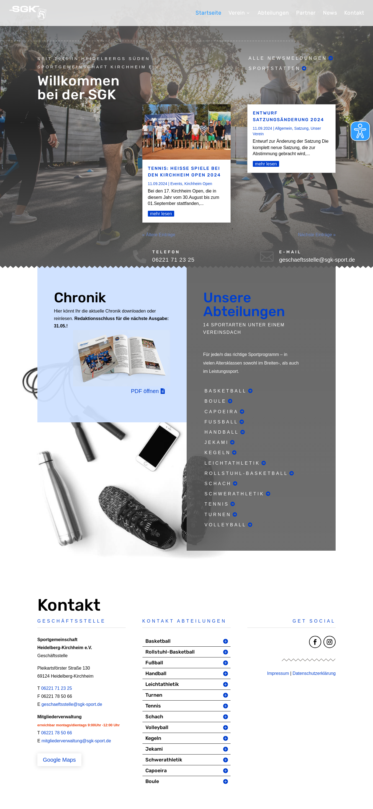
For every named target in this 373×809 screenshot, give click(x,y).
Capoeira (222, 411)
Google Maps (59, 760)
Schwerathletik (234, 493)
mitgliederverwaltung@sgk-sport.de (76, 740)
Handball (222, 432)
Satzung (301, 128)
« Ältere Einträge (158, 234)
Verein (236, 13)
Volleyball (225, 524)
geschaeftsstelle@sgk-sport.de (72, 704)
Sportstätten (275, 68)
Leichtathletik (232, 463)
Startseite (208, 13)
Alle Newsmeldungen (288, 58)
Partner (306, 13)
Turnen (218, 514)
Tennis (217, 504)
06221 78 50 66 (56, 732)
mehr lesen (161, 213)
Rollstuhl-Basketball (246, 473)
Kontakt (354, 13)
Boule (216, 401)
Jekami (217, 442)
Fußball (221, 422)
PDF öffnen (145, 391)
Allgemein (283, 128)
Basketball (226, 391)
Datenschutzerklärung (314, 673)
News (330, 13)
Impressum (278, 673)
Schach (218, 483)
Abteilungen (273, 13)
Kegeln (218, 452)
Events (176, 183)
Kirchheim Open (198, 183)
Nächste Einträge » (317, 234)
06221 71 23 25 (56, 688)
